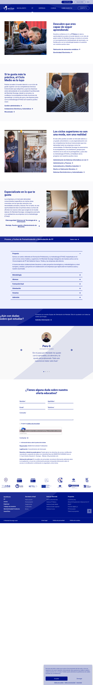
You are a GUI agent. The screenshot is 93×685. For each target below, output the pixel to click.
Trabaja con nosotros (10, 506)
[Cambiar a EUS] (88, 2)
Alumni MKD (80, 2)
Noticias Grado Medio (52, 504)
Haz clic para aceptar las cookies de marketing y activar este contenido (40, 431)
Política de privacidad (70, 682)
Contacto (83, 8)
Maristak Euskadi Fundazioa (12, 509)
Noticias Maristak (51, 496)
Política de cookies (59, 682)
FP (32, 8)
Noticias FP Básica (51, 502)
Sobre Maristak (67, 8)
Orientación (16, 288)
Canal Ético (7, 511)
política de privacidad (33, 423)
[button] (46, 253)
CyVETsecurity (72, 499)
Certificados (28, 506)
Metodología (17, 275)
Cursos (6, 501)
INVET (69, 504)
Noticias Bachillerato (52, 499)
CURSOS (53, 8)
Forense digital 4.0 (73, 506)
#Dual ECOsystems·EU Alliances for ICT (78, 502)
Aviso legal (79, 682)
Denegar (79, 678)
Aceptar (56, 678)
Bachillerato (21, 8)
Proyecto (15, 253)
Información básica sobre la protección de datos (33, 442)
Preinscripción (29, 502)
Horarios (15, 293)
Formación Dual (18, 284)
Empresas (42, 8)
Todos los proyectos (73, 511)
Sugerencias (28, 504)
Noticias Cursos (50, 509)
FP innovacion (72, 509)
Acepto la (30, 423)
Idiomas (15, 279)
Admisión (15, 297)
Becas (26, 509)
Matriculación (28, 499)
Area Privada (67, 2)
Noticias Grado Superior (52, 506)
